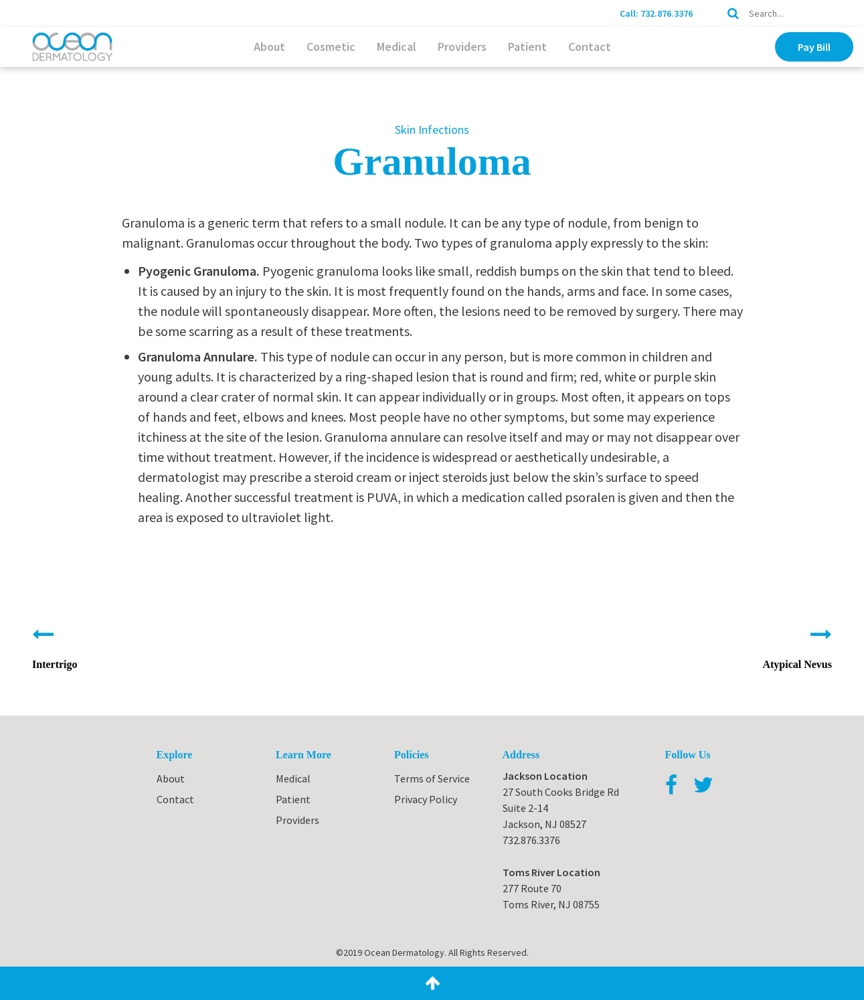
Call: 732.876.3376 (656, 13)
